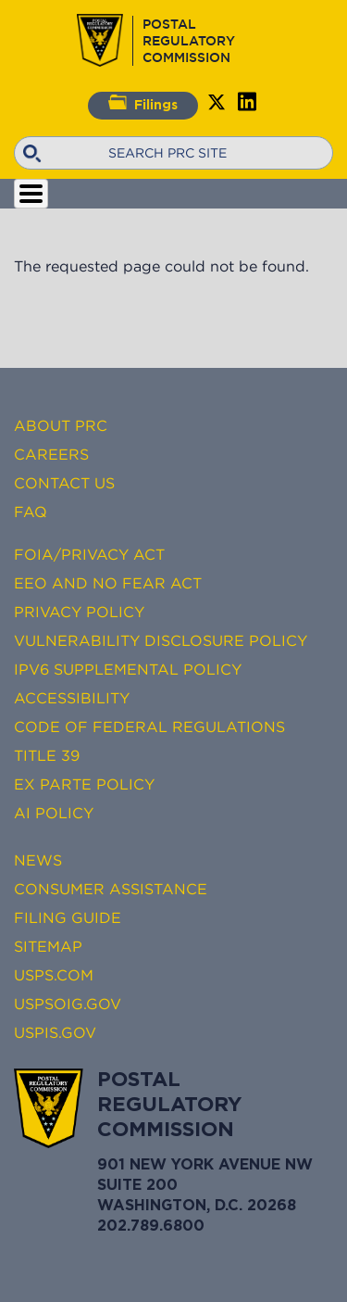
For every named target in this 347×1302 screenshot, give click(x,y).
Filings (143, 103)
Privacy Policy (79, 611)
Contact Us (64, 482)
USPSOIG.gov (67, 1003)
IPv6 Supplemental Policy (128, 669)
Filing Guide (67, 917)
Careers (51, 454)
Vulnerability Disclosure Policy (160, 640)
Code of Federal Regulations (149, 726)
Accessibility (72, 697)
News (38, 860)
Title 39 (47, 755)
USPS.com (53, 975)
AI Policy (53, 812)
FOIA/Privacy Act (89, 554)
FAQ (30, 511)
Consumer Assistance (110, 888)
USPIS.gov (55, 1032)
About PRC (60, 425)
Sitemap (48, 946)
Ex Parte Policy (84, 784)
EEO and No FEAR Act (108, 583)
